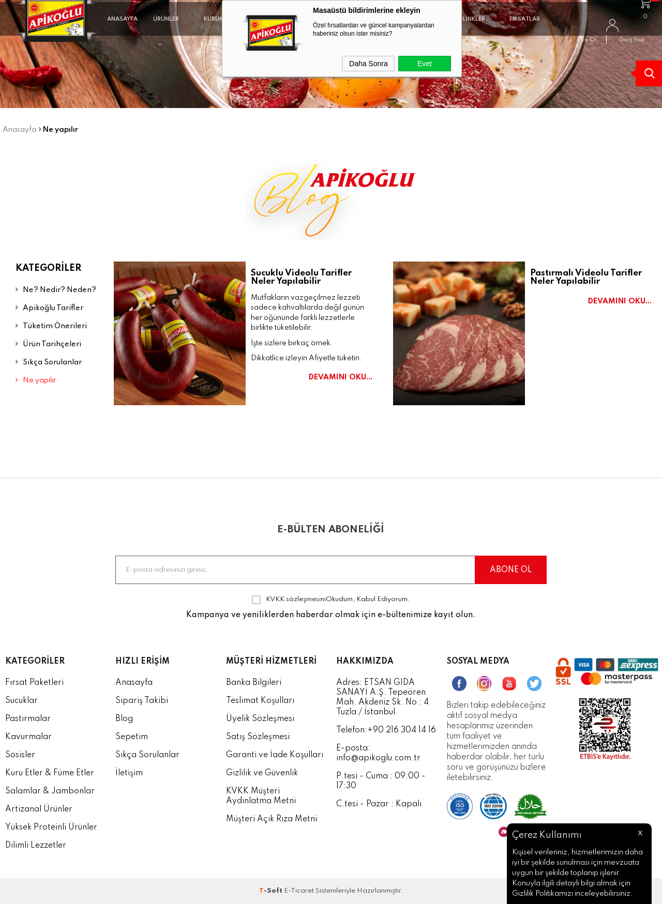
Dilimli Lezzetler (35, 845)
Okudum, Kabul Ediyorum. (331, 599)
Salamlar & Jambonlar (50, 791)
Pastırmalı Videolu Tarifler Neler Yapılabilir (586, 277)
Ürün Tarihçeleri (48, 344)
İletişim (129, 773)
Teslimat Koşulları (260, 701)
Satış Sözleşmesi (258, 737)
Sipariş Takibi (141, 701)
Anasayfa (134, 683)
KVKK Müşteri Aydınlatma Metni (261, 796)
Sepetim (131, 737)
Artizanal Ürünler (38, 809)
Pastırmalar (28, 719)
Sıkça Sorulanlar (49, 362)
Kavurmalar (28, 737)
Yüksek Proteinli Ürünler (51, 827)
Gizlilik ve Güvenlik (262, 773)
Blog (124, 719)
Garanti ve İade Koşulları (274, 755)
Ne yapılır (36, 380)
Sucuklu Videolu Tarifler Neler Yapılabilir (301, 277)
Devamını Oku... (340, 377)
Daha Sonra (368, 63)
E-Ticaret (299, 890)
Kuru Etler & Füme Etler (49, 773)
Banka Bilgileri (253, 683)
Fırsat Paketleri (34, 683)
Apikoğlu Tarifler (49, 308)
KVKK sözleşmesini (296, 599)
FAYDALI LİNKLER (461, 32)
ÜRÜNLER (166, 32)
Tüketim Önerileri (51, 326)
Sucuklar (21, 701)
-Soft (271, 890)
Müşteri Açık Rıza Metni (271, 819)
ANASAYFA (122, 27)
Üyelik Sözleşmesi (260, 719)
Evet (424, 63)
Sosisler (20, 755)
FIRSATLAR (524, 27)
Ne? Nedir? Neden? (56, 290)
